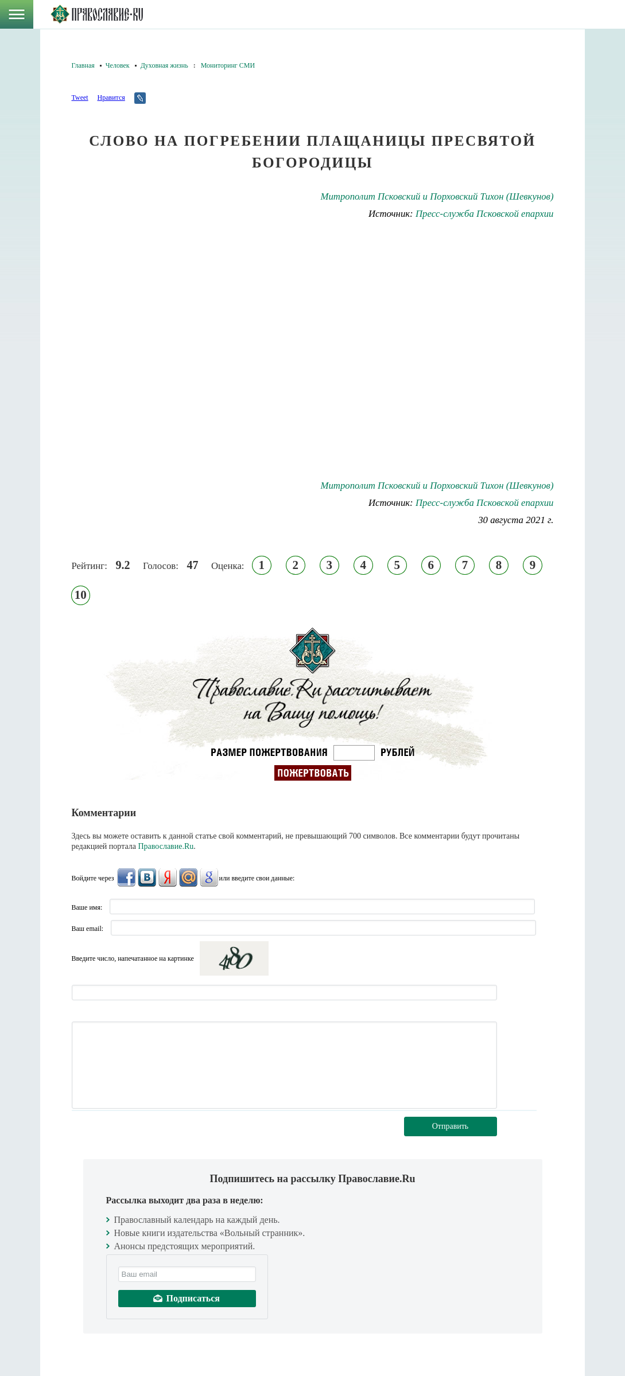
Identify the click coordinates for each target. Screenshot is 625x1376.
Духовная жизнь (164, 65)
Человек (118, 65)
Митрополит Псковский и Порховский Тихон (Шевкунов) (436, 196)
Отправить (450, 1126)
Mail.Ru (188, 877)
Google (209, 877)
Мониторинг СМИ (228, 65)
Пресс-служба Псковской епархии (485, 213)
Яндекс (167, 877)
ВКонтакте (147, 877)
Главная (83, 65)
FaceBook (126, 877)
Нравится (111, 97)
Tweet (80, 97)
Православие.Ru (166, 846)
